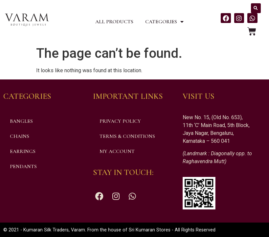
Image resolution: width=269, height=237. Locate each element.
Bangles (21, 121)
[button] (256, 8)
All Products (114, 21)
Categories (164, 21)
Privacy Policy (120, 121)
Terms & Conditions (127, 136)
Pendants (23, 166)
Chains (19, 136)
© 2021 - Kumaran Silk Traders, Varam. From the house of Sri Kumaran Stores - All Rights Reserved (109, 230)
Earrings (22, 151)
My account (117, 151)
